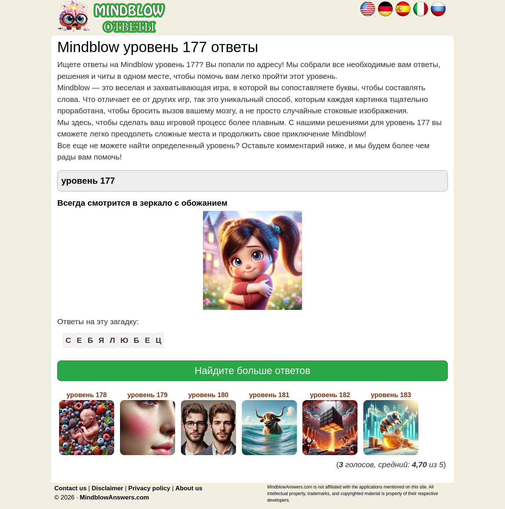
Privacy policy (149, 488)
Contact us (70, 488)
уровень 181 (269, 423)
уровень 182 (329, 423)
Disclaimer (107, 488)
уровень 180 (208, 423)
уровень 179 (147, 423)
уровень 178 (86, 423)
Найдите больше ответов (252, 370)
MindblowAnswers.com (114, 497)
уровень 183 (390, 423)
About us (189, 488)
